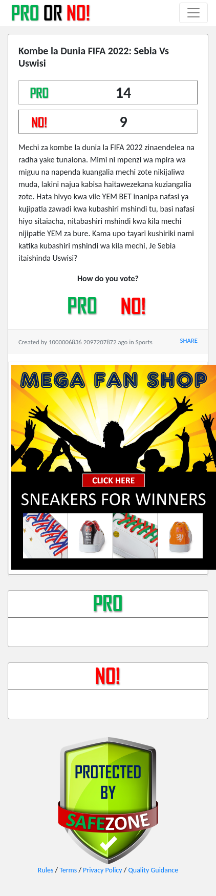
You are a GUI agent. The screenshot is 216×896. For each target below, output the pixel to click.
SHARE (189, 340)
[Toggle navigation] (193, 13)
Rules (46, 870)
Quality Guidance (153, 870)
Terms (68, 870)
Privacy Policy (102, 870)
